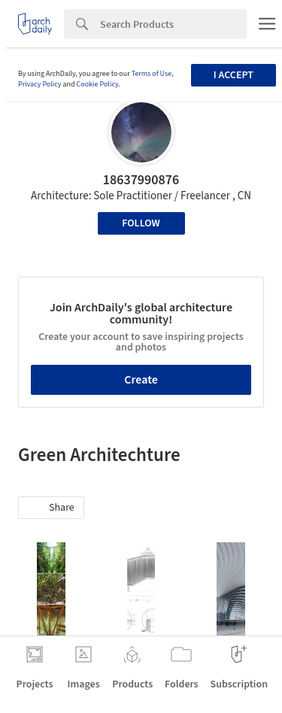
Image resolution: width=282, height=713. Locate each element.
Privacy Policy (40, 84)
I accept (233, 75)
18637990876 (141, 180)
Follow (141, 223)
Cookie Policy (98, 84)
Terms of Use (152, 73)
